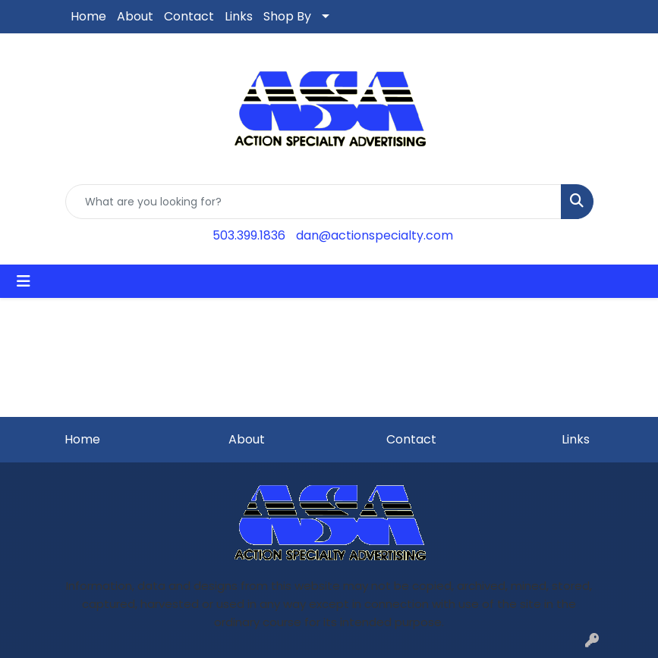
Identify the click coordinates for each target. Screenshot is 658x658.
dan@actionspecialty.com (374, 235)
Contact (189, 16)
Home (88, 16)
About (135, 16)
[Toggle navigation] (23, 281)
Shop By (287, 16)
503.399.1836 (249, 235)
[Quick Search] (313, 201)
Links (239, 16)
